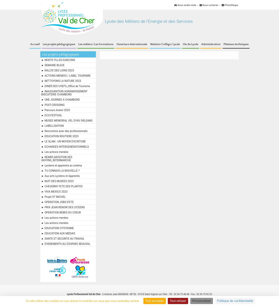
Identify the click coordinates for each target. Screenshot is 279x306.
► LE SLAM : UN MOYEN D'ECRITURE (63, 141)
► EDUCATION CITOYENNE (57, 228)
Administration (210, 44)
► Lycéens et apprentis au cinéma (61, 165)
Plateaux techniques (236, 44)
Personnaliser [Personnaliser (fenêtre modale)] (201, 301)
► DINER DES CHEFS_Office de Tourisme (65, 86)
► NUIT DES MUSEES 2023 (57, 181)
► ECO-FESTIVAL (51, 115)
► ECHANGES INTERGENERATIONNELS (65, 146)
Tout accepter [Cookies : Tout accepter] (154, 301)
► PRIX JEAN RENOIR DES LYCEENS (63, 207)
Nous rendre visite (185, 5)
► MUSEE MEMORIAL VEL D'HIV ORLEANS (66, 120)
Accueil (35, 44)
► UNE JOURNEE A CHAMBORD (60, 99)
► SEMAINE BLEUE (53, 65)
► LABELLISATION (52, 125)
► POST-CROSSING (53, 104)
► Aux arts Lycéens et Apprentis (60, 175)
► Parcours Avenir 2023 (55, 110)
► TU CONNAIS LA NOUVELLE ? (60, 170)
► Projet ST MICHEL (53, 196)
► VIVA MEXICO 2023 (54, 191)
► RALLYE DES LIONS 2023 (57, 70)
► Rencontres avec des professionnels (64, 131)
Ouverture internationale (131, 44)
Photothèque (230, 5)
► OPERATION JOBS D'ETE (57, 202)
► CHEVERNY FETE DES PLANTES (62, 186)
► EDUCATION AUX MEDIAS (58, 233)
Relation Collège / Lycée (165, 44)
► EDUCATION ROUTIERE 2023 (59, 136)
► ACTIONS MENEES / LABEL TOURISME (65, 75)
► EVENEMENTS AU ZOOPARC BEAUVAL (65, 243)
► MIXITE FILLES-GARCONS (58, 60)
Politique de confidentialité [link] (235, 301)
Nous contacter (209, 5)
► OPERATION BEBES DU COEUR (61, 212)
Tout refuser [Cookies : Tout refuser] (178, 301)
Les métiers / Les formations (95, 44)
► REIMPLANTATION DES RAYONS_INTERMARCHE (56, 159)
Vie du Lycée (190, 44)
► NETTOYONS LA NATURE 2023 (61, 80)
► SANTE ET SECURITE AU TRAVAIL (62, 238)
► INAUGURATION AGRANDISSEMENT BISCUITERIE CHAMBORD (64, 93)
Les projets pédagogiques (59, 44)
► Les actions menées (54, 151)
